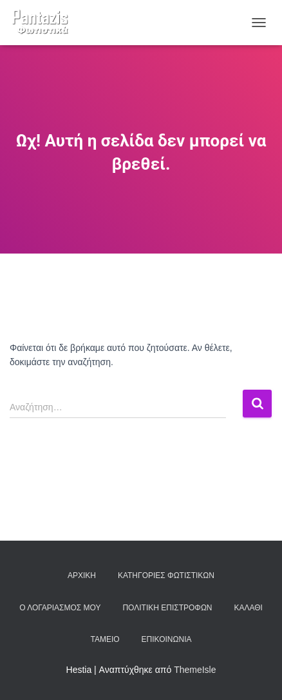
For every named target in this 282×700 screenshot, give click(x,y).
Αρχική (82, 575)
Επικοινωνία (167, 639)
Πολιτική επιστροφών (167, 607)
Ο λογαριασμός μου (59, 607)
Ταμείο (105, 639)
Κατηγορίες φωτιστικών (166, 575)
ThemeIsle (195, 670)
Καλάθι (248, 607)
